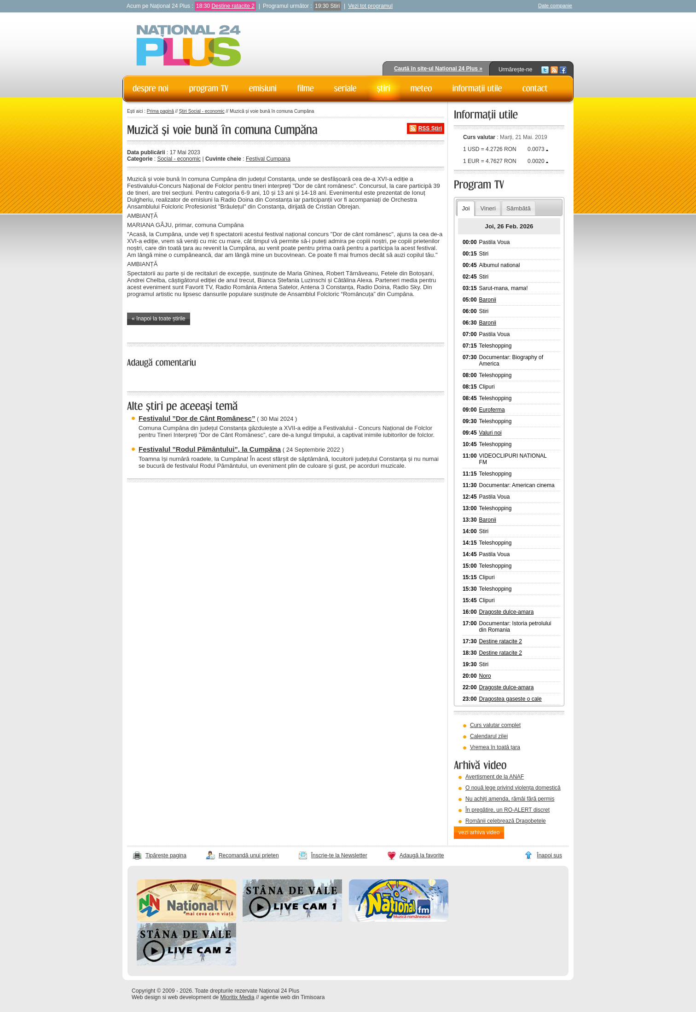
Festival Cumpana (268, 159)
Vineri (487, 208)
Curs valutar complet (495, 725)
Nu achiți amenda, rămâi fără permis (509, 799)
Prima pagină (160, 111)
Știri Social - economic (202, 111)
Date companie (555, 5)
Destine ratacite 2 (232, 6)
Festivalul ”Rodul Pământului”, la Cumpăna (210, 449)
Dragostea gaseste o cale (510, 699)
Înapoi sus (549, 855)
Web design (146, 997)
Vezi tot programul (370, 6)
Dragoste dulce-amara (506, 612)
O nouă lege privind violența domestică (513, 788)
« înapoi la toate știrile (159, 318)
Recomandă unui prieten (249, 855)
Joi (466, 208)
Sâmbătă (518, 208)
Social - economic (179, 159)
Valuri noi (490, 433)
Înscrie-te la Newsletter (339, 855)
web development (189, 997)
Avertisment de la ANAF (494, 777)
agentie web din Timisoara (293, 997)
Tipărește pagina (165, 855)
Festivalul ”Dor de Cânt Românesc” (197, 418)
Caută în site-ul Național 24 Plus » (438, 68)
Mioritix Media (237, 997)
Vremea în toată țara (495, 747)
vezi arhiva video (478, 832)
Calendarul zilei (489, 736)
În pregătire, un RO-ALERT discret (507, 810)
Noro (485, 676)
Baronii (487, 300)
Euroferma (492, 410)
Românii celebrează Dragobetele (505, 821)
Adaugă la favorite (422, 855)
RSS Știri (430, 128)
